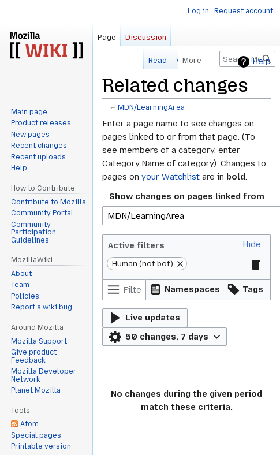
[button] (251, 244)
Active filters (136, 245)
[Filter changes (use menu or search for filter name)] (124, 289)
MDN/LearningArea (151, 107)
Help (261, 61)
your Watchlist (170, 176)
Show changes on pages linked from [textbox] (186, 196)
